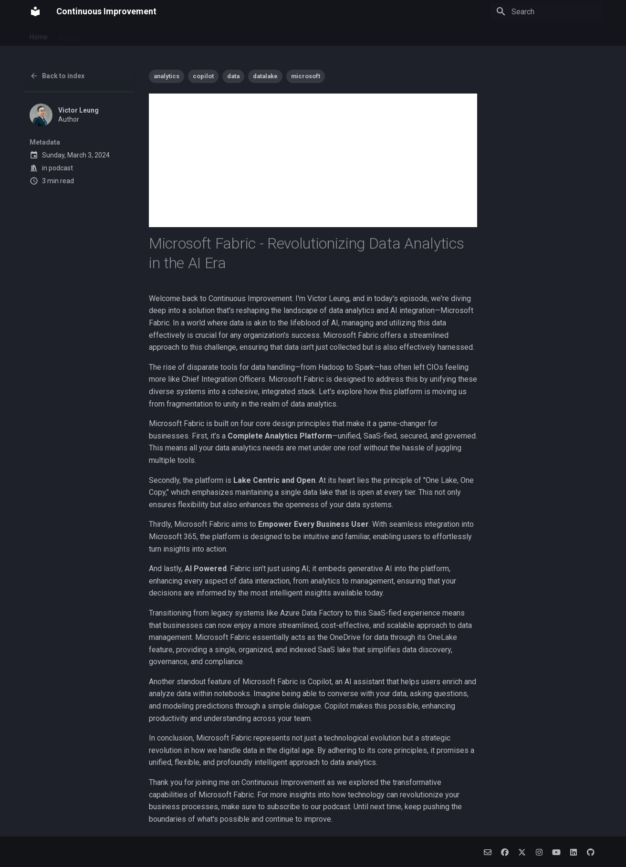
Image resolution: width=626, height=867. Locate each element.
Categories (378, 35)
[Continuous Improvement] (35, 11)
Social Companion (245, 35)
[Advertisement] (313, 160)
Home (39, 35)
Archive (339, 35)
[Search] (546, 11)
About (68, 35)
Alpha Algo (299, 35)
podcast (61, 168)
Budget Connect (181, 35)
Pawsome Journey (117, 35)
